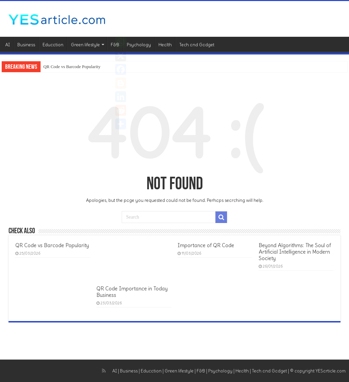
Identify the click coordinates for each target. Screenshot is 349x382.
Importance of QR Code (206, 245)
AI (7, 45)
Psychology (139, 45)
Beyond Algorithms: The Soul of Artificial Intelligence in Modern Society (295, 251)
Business (26, 45)
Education (53, 45)
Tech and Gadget (196, 45)
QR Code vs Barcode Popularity (72, 66)
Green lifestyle (85, 45)
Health (165, 45)
